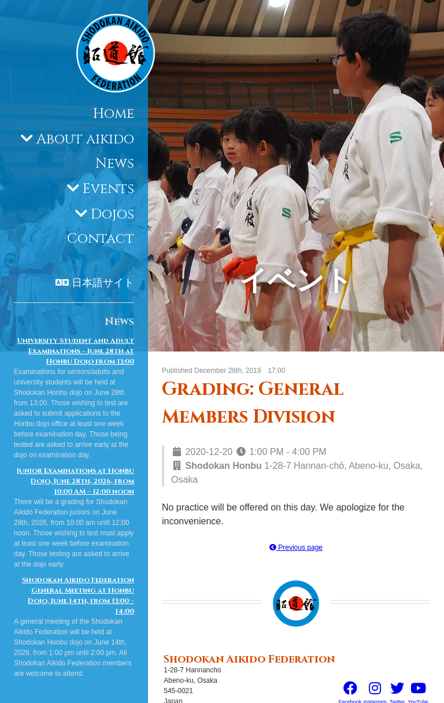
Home (113, 114)
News (114, 163)
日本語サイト (103, 283)
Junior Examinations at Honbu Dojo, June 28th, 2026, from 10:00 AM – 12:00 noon (75, 481)
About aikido (85, 139)
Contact (100, 239)
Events (108, 189)
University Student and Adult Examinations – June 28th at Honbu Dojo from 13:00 (75, 351)
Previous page (296, 547)
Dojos (112, 214)
